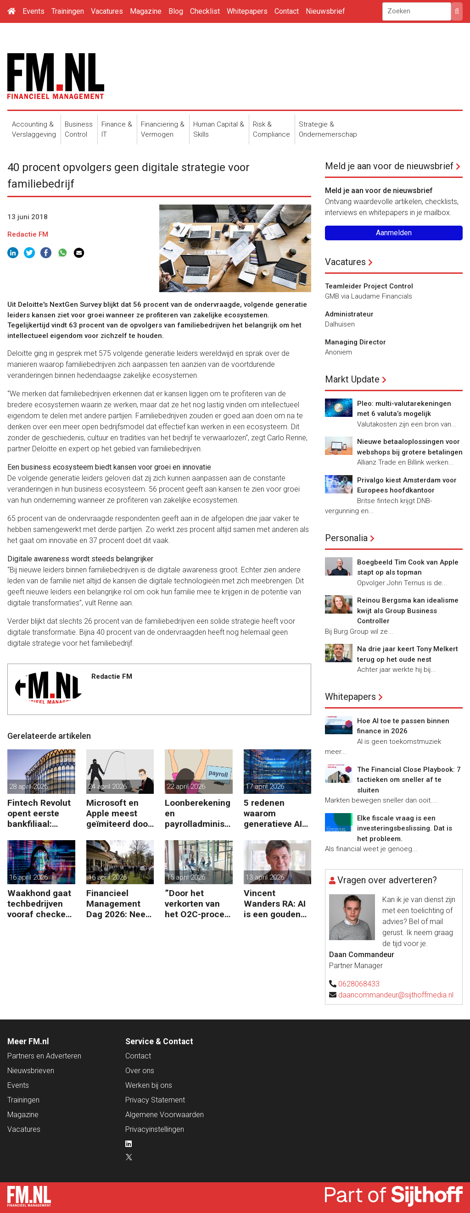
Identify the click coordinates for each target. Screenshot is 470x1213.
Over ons (139, 1070)
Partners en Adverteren (44, 1056)
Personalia (346, 537)
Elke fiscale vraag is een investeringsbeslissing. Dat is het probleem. (404, 828)
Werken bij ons (148, 1085)
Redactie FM (27, 234)
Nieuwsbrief (325, 11)
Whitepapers (247, 11)
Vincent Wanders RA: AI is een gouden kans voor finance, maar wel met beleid (275, 903)
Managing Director (355, 342)
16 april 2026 (28, 877)
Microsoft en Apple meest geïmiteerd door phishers (118, 813)
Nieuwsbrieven (30, 1070)
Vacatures (107, 11)
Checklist (205, 11)
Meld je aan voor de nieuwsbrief (389, 166)
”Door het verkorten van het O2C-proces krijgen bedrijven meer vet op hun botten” (198, 903)
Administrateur (349, 314)
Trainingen (67, 11)
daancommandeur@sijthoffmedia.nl (395, 995)
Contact (286, 11)
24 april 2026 (107, 786)
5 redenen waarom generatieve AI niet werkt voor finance (273, 813)
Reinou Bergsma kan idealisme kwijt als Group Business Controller (408, 610)
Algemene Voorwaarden (164, 1114)
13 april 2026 (265, 877)
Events (33, 11)
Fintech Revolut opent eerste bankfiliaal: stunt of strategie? (39, 813)
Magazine (146, 11)
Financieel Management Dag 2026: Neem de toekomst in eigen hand (119, 903)
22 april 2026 (186, 786)
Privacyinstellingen (154, 1129)
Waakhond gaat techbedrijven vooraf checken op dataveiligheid (39, 903)
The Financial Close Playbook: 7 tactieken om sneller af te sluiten (409, 779)
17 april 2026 (265, 786)
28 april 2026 (28, 786)
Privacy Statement (155, 1100)
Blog (175, 11)
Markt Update (352, 379)
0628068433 (359, 984)
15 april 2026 (186, 877)
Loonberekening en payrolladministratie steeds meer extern (198, 813)
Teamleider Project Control (369, 286)
